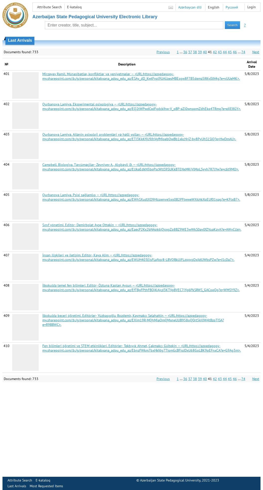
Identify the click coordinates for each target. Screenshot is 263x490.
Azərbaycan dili (190, 7)
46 (235, 52)
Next (255, 52)
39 (200, 52)
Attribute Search (49, 7)
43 (220, 52)
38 (195, 52)
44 (225, 52)
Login (251, 7)
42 (215, 52)
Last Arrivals (16, 486)
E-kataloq (74, 7)
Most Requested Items (46, 486)
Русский (232, 7)
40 (205, 52)
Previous (163, 52)
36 (185, 52)
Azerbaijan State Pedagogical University (170, 480)
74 (243, 52)
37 (190, 52)
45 (230, 52)
